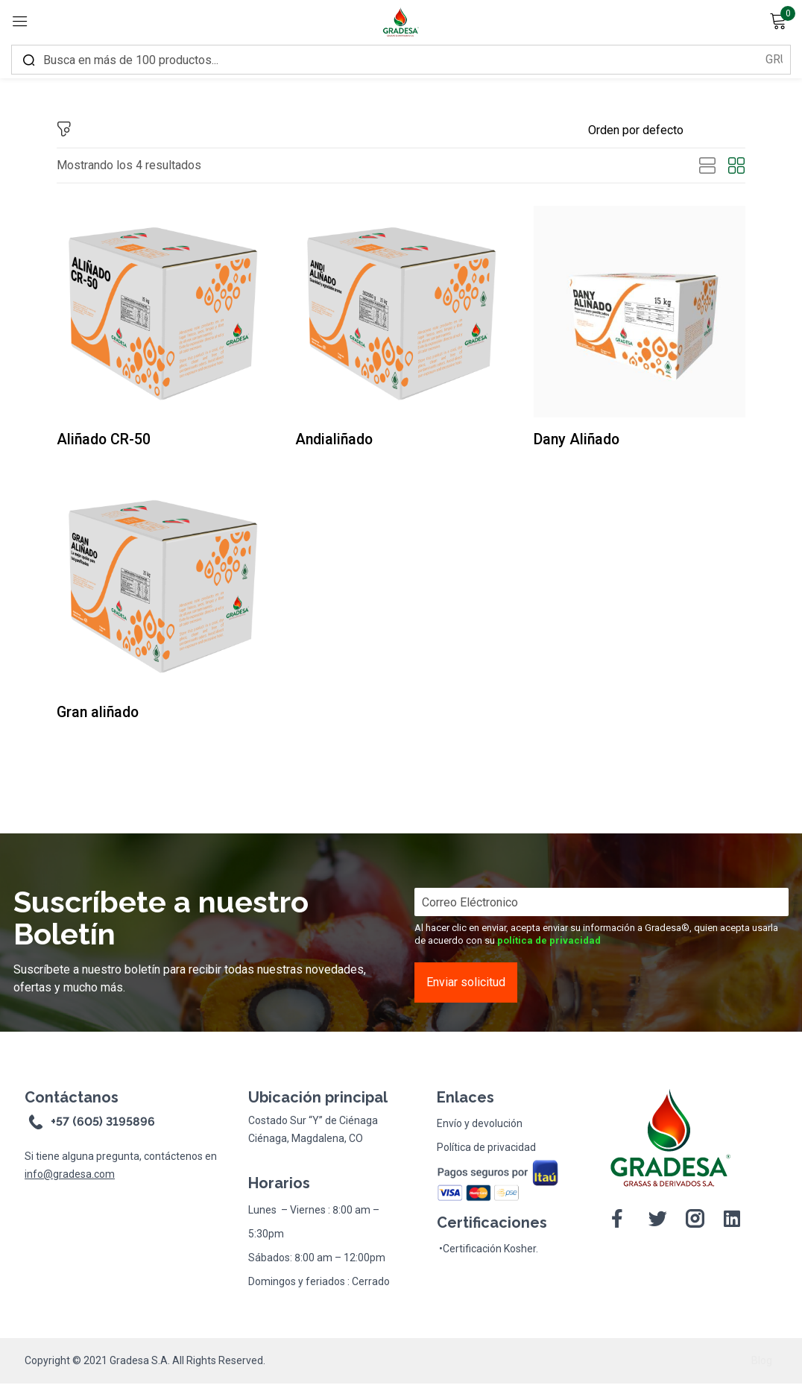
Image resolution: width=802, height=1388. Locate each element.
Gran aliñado (105, 715)
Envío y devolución (479, 1128)
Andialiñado (340, 439)
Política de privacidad (486, 1152)
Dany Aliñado (584, 439)
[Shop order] (666, 130)
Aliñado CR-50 (111, 439)
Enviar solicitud (465, 987)
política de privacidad (549, 944)
